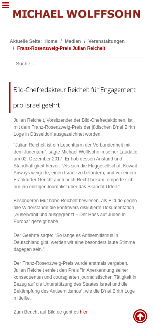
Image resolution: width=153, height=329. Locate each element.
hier (84, 312)
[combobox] (76, 63)
